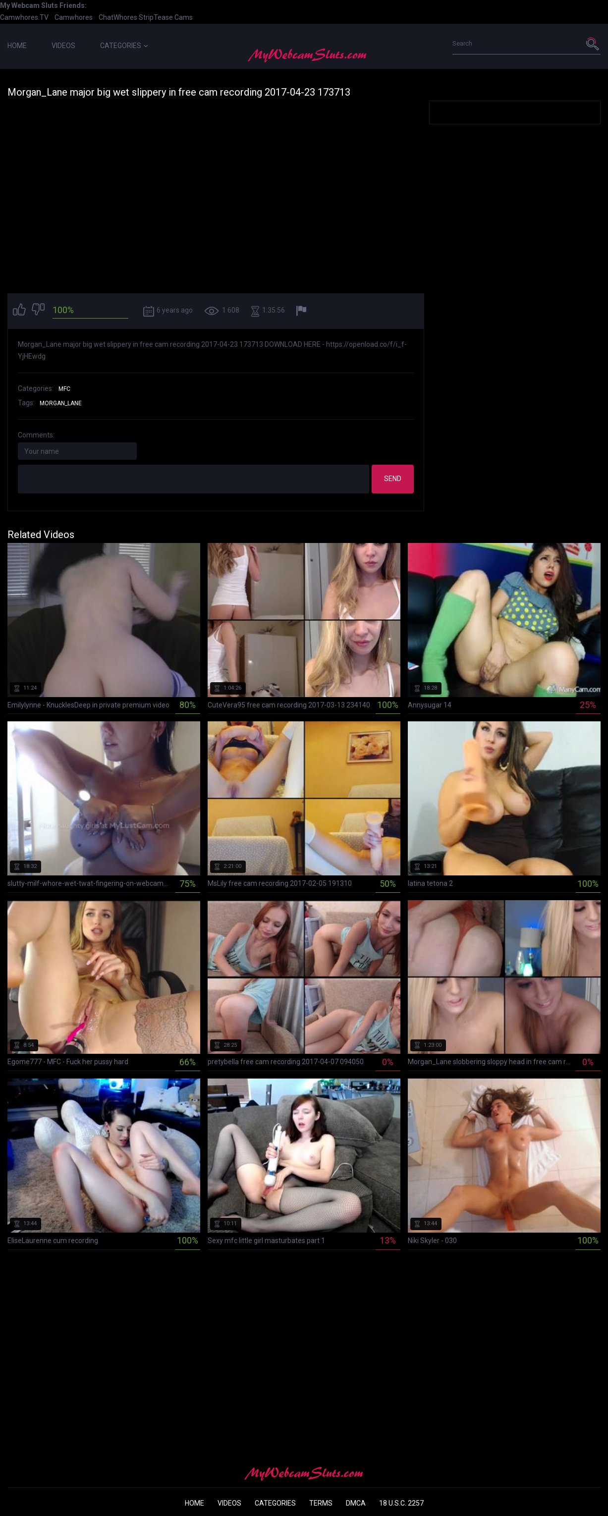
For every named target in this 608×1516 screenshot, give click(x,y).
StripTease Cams (166, 17)
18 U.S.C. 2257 (401, 1503)
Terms (320, 1503)
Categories (124, 46)
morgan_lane (61, 403)
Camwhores (74, 17)
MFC (64, 388)
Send (392, 479)
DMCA (356, 1503)
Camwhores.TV (24, 17)
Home (17, 46)
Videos (63, 46)
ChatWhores (118, 17)
